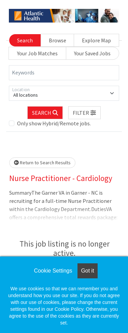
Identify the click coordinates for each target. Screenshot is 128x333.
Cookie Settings (53, 271)
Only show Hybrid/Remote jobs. (54, 123)
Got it (87, 271)
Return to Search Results (42, 162)
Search (25, 40)
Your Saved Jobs (92, 53)
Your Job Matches (37, 53)
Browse (57, 40)
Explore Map (96, 40)
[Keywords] (64, 72)
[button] (84, 112)
